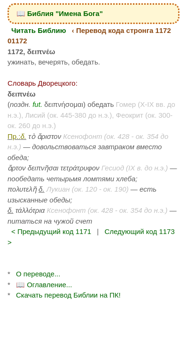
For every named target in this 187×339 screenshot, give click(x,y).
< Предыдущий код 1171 (51, 231)
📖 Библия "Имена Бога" (59, 13)
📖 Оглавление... (44, 285)
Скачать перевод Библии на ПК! (68, 295)
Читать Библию (38, 30)
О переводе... (38, 274)
